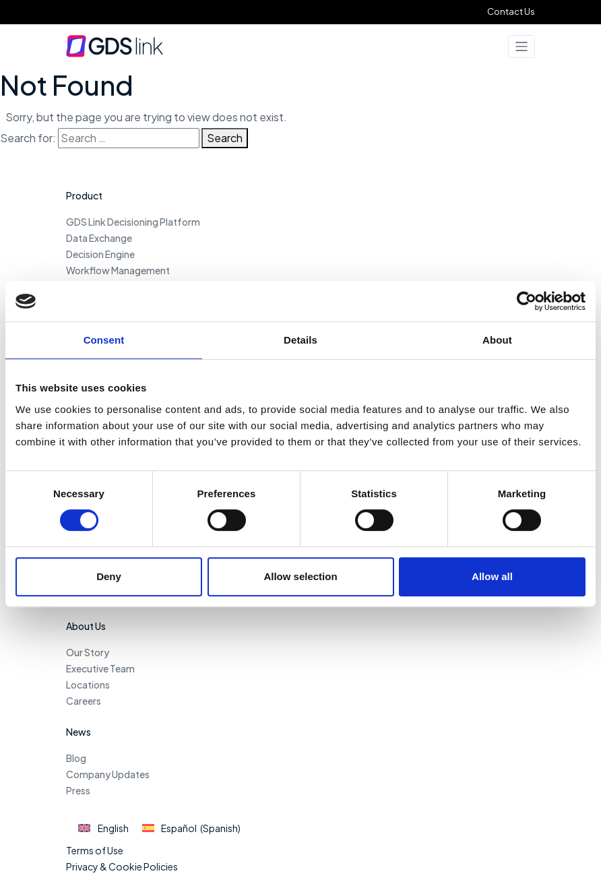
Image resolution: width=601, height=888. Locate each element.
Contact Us (511, 11)
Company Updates (108, 774)
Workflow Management (118, 270)
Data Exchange (99, 238)
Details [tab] (300, 340)
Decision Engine (100, 254)
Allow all (492, 576)
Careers (83, 701)
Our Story (87, 652)
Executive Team (100, 668)
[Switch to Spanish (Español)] (191, 828)
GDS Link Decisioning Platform (133, 222)
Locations (88, 684)
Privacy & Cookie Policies (122, 866)
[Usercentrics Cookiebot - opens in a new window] (527, 301)
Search (225, 138)
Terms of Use (94, 850)
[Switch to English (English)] (103, 828)
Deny (108, 576)
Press (78, 790)
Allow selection (300, 576)
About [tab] (497, 340)
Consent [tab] (104, 340)
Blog (76, 758)
